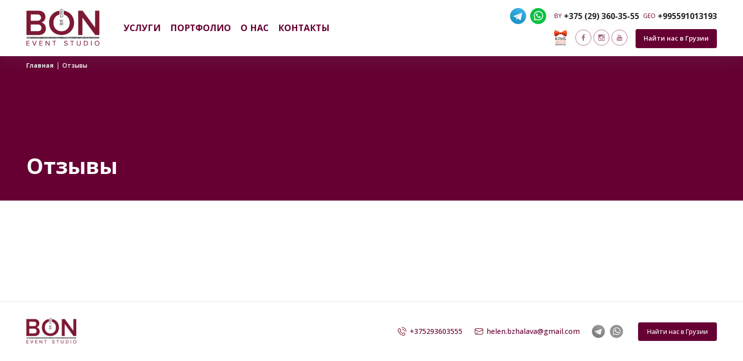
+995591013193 (687, 16)
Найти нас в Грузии (676, 38)
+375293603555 (430, 331)
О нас (254, 28)
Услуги (142, 28)
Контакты (303, 28)
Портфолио (200, 28)
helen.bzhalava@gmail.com (527, 331)
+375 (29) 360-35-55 (601, 16)
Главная (40, 65)
